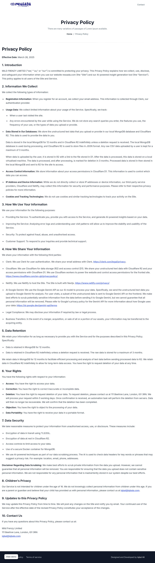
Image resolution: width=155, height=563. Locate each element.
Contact (141, 4)
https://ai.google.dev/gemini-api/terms (37, 305)
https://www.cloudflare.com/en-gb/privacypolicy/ (32, 276)
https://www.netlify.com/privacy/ (92, 283)
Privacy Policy (80, 34)
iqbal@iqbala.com (130, 490)
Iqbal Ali (141, 557)
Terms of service (33, 557)
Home (69, 34)
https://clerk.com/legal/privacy (109, 261)
